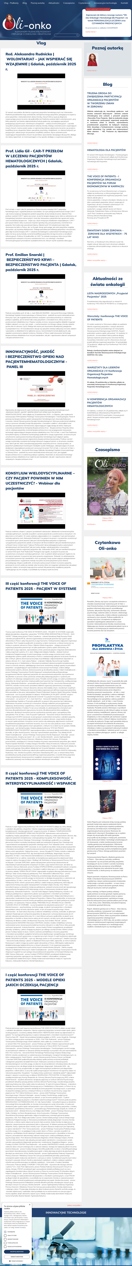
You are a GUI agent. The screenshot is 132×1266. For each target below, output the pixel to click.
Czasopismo (69, 3)
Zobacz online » (107, 520)
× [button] (29, 1204)
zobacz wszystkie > (74, 1205)
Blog (25, 3)
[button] (17, 1261)
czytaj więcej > (91, 32)
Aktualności (54, 3)
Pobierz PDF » (108, 518)
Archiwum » (91, 524)
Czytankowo (84, 3)
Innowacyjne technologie (105, 3)
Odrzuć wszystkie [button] (17, 1257)
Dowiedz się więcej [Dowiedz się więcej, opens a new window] (20, 1227)
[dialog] (17, 1233)
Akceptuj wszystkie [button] (16, 1252)
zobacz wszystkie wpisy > (96, 260)
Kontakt (124, 3)
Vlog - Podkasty (11, 3)
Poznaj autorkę (38, 3)
